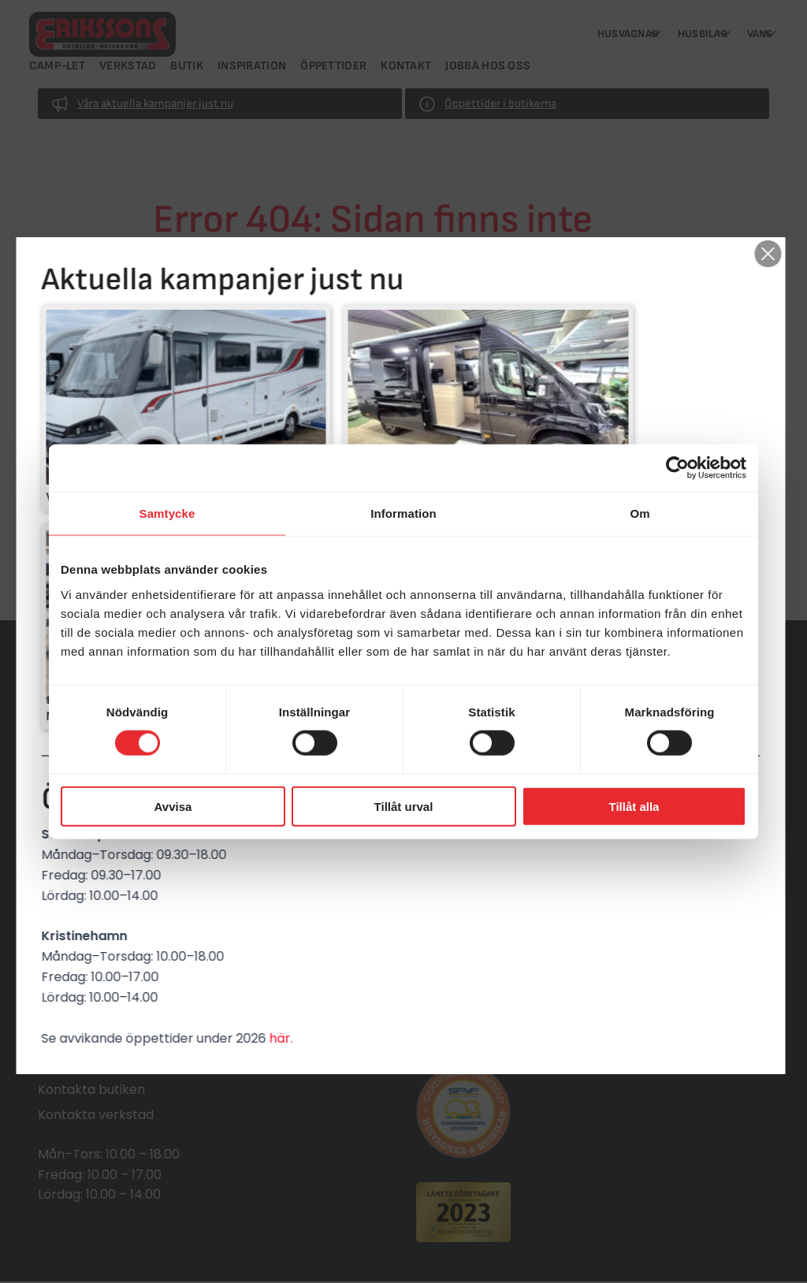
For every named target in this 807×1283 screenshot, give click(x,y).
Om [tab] (639, 513)
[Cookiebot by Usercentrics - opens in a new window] (677, 468)
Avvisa (173, 806)
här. (284, 890)
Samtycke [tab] (167, 513)
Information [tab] (403, 513)
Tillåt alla (634, 806)
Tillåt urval (403, 806)
